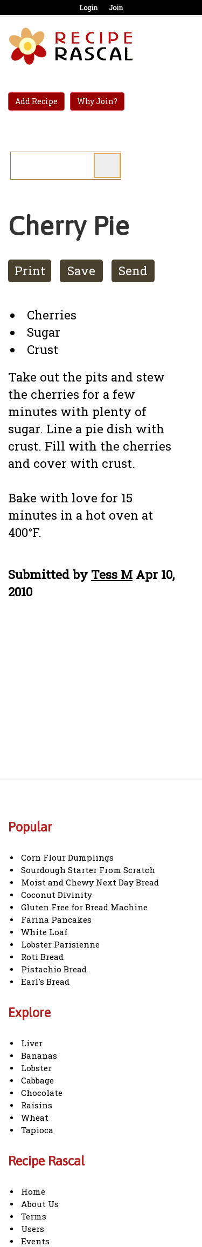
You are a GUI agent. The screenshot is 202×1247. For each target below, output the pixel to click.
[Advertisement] (98, 699)
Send (133, 270)
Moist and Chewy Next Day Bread (90, 882)
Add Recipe (36, 101)
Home (33, 1191)
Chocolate (41, 1092)
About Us (40, 1203)
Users (32, 1228)
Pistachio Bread (54, 969)
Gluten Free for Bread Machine (84, 907)
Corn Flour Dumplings (67, 857)
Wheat (34, 1117)
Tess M (112, 574)
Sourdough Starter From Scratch (88, 869)
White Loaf (44, 931)
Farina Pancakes (56, 919)
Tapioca (37, 1130)
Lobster (36, 1067)
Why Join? (97, 101)
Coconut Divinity (56, 894)
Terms (33, 1216)
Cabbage (37, 1080)
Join (116, 7)
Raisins (36, 1105)
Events (35, 1241)
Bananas (39, 1055)
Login (88, 7)
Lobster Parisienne (60, 944)
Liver (32, 1043)
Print (30, 270)
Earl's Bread (45, 981)
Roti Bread (42, 956)
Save (81, 270)
